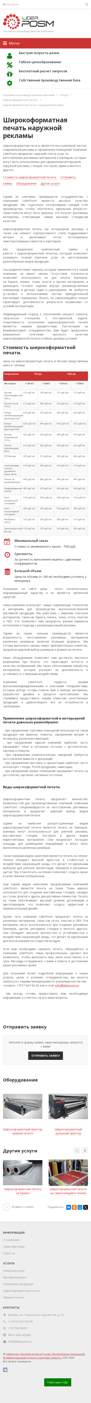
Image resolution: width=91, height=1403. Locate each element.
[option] (23, 1113)
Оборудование (26, 183)
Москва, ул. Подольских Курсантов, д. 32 (36, 1315)
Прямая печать (13, 1297)
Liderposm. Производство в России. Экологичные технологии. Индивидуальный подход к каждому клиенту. (44, 1355)
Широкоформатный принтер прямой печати (22, 1131)
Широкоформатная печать (21, 1291)
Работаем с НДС (57, 1382)
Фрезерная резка (14, 1277)
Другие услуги (50, 183)
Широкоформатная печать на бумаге (22, 1191)
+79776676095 (17, 1328)
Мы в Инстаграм (19, 1335)
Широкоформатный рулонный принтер (68, 1131)
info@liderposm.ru (67, 985)
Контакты (11, 4)
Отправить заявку (45, 1055)
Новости (9, 1253)
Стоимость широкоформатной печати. (30, 177)
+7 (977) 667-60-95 (20, 1321)
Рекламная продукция (18, 1284)
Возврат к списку (18, 1207)
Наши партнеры (14, 1246)
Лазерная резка (13, 1271)
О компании (11, 1240)
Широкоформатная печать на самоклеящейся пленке (68, 1191)
